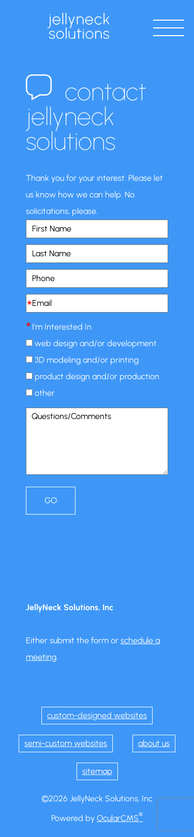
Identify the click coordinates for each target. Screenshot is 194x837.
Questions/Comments (97, 441)
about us (154, 743)
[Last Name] (97, 253)
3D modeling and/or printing (87, 360)
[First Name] (97, 229)
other (45, 393)
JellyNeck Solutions (78, 26)
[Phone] (97, 278)
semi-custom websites (65, 743)
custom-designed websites (97, 715)
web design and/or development (96, 343)
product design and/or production (97, 376)
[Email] (97, 303)
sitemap (97, 771)
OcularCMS (120, 818)
